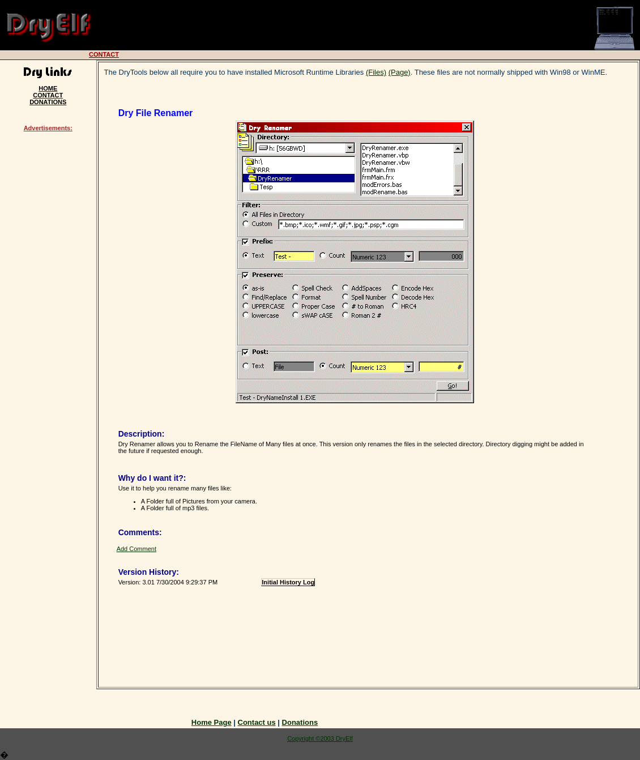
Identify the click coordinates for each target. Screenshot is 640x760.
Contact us (257, 722)
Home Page (211, 722)
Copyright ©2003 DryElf (320, 738)
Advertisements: (48, 128)
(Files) (376, 72)
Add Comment (136, 548)
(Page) (400, 72)
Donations (300, 722)
